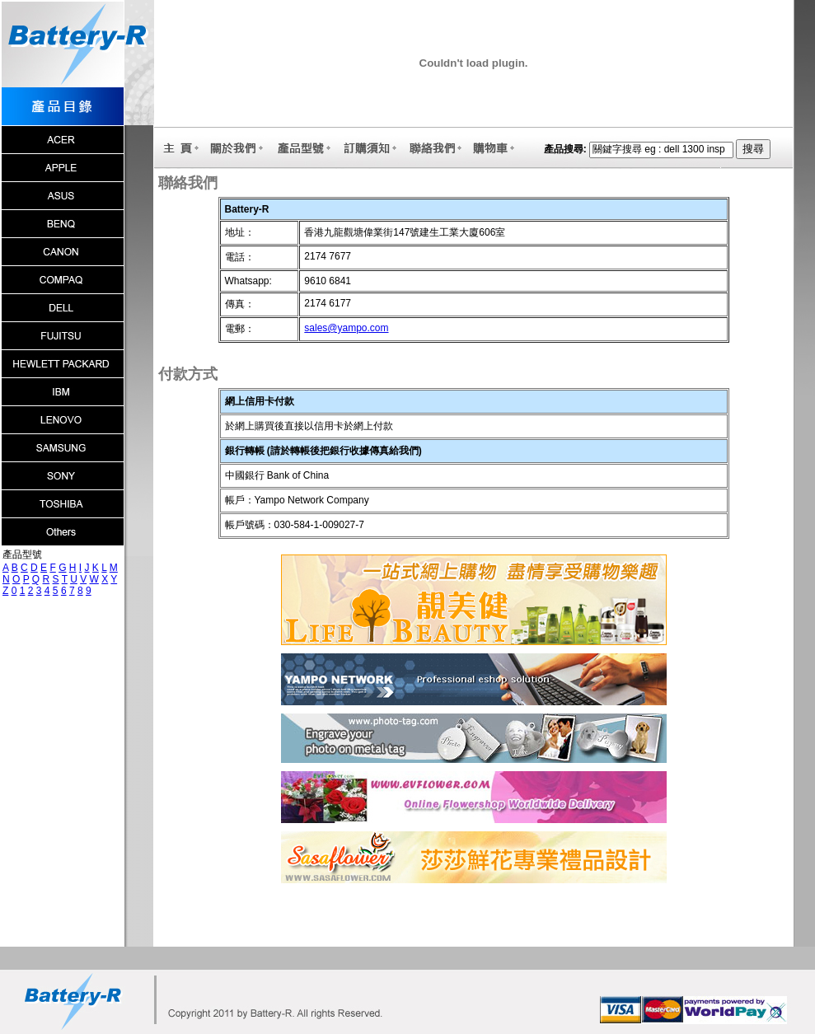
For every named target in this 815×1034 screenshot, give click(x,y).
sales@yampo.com (346, 328)
